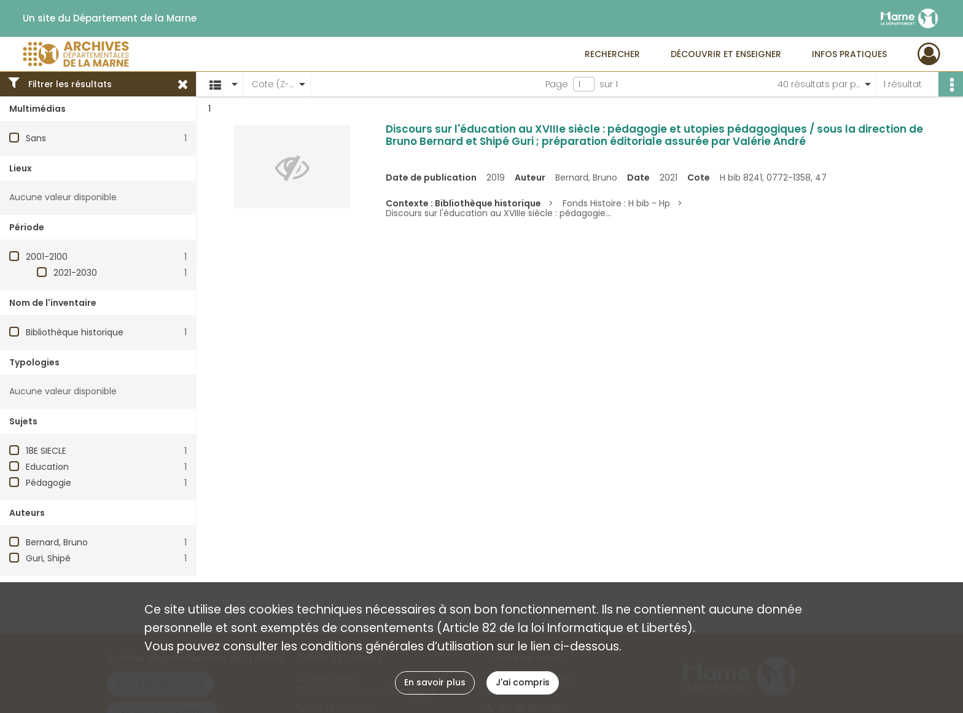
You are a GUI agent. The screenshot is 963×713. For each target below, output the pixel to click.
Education (47, 467)
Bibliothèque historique (74, 332)
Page (556, 84)
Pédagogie (48, 483)
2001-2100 (47, 257)
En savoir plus (435, 682)
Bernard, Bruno (57, 542)
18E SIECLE (46, 451)
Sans (36, 138)
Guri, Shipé (48, 558)
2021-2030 (75, 273)
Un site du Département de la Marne (110, 18)
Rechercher (612, 54)
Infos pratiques (849, 54)
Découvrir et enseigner (726, 54)
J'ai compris (523, 682)
